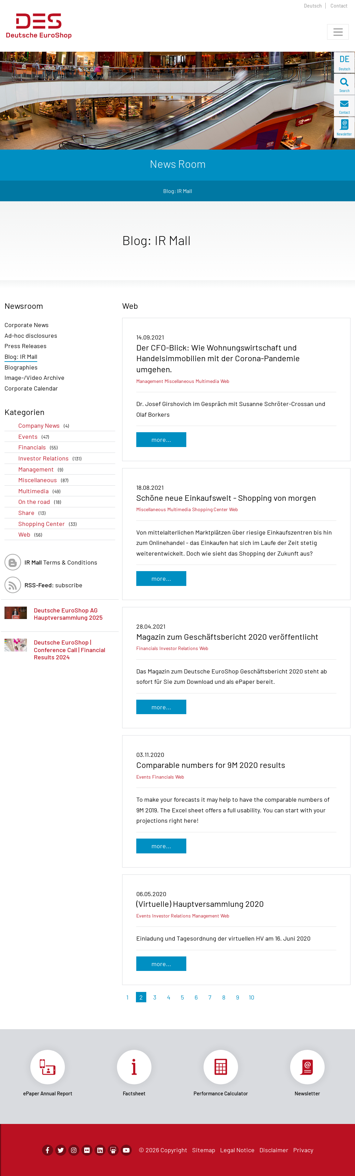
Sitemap (203, 1150)
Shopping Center (48, 524)
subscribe (53, 585)
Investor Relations (51, 458)
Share (33, 513)
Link (48, 1073)
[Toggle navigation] (338, 32)
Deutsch (313, 6)
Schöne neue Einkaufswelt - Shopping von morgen (226, 498)
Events (35, 436)
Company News (45, 425)
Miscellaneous (44, 480)
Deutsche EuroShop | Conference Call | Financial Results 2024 (69, 649)
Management (42, 469)
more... (161, 439)
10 (251, 997)
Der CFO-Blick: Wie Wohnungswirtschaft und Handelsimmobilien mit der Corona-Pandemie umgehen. (218, 358)
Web (31, 534)
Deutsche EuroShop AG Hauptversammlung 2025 (68, 613)
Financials (39, 447)
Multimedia (40, 491)
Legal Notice (237, 1150)
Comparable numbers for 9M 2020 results (210, 765)
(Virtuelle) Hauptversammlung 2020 (200, 904)
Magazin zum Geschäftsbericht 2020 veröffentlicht (227, 636)
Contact (339, 6)
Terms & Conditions (60, 562)
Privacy (303, 1150)
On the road (41, 502)
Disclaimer (273, 1150)
